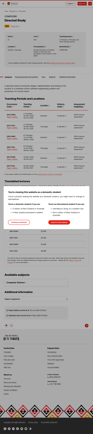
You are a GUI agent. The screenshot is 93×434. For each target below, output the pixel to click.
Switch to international (59, 222)
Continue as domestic (19, 222)
